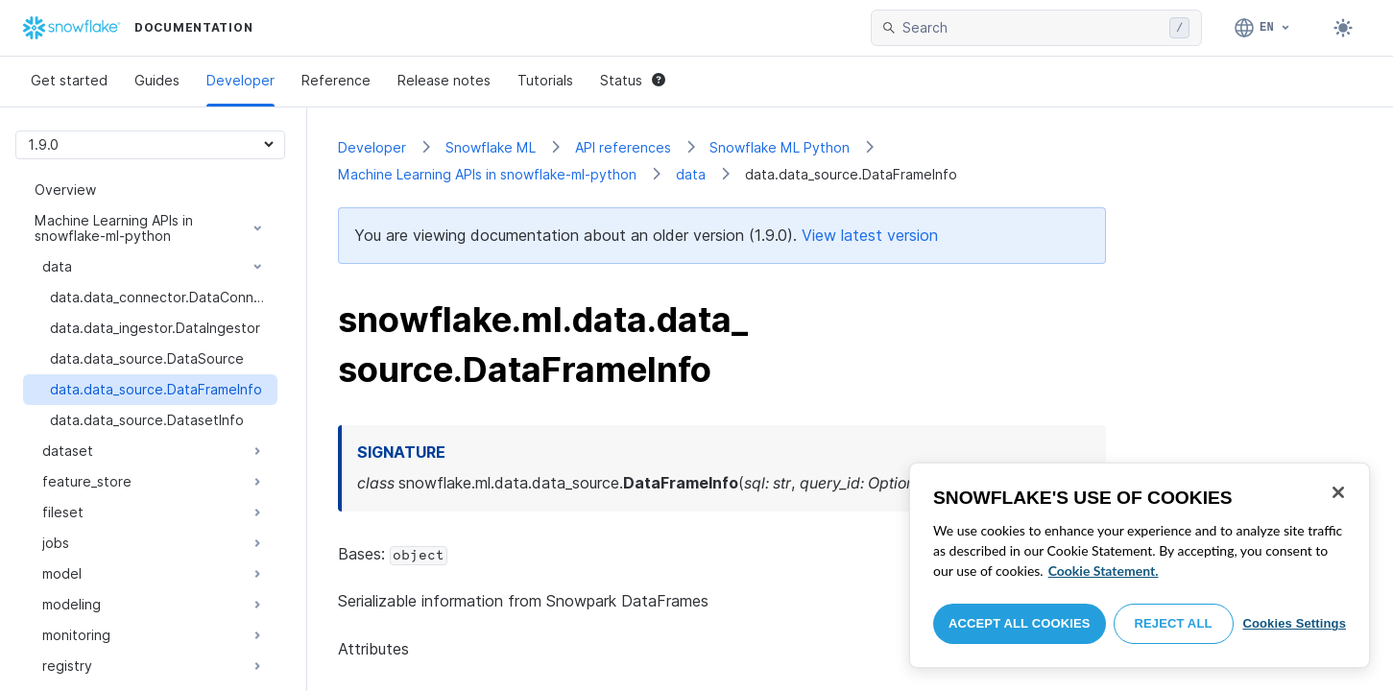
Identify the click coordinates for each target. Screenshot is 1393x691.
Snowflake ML (490, 147)
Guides (157, 80)
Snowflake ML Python (779, 147)
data (691, 174)
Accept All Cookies (1020, 623)
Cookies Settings (1294, 623)
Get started (69, 80)
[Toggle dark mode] (1343, 28)
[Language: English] (1263, 28)
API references (623, 147)
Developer (240, 80)
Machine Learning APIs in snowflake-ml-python (487, 174)
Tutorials (545, 80)
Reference (336, 80)
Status (632, 80)
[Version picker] (150, 144)
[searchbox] (1032, 28)
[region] (1139, 565)
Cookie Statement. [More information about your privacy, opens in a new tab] (1103, 570)
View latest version (870, 235)
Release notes (444, 80)
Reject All (1174, 623)
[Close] (1338, 492)
